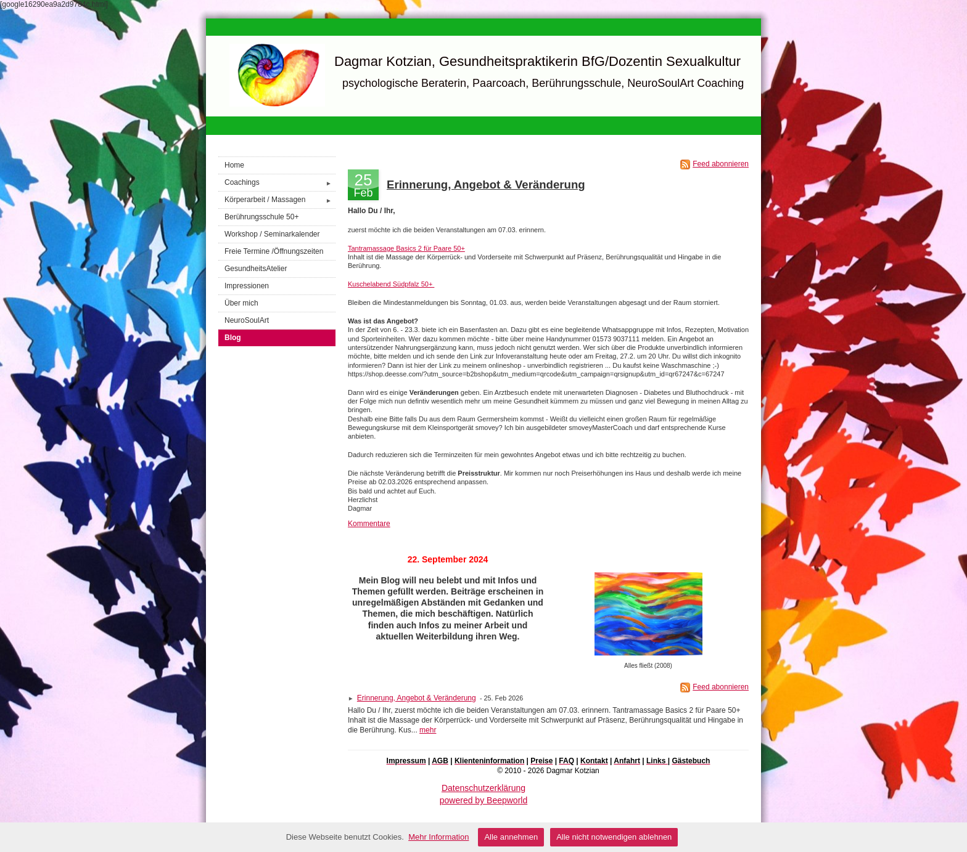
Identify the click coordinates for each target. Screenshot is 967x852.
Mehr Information (438, 837)
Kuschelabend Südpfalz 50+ (391, 284)
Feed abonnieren (721, 164)
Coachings (279, 182)
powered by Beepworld (483, 800)
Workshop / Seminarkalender (272, 234)
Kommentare (369, 523)
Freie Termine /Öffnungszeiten (273, 251)
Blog (232, 337)
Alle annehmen (511, 837)
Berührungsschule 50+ (261, 217)
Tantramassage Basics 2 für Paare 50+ (406, 248)
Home (234, 165)
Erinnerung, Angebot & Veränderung (486, 184)
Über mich (241, 303)
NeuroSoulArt (246, 320)
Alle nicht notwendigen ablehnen (614, 837)
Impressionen (246, 286)
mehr (427, 730)
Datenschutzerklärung (483, 788)
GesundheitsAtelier (255, 268)
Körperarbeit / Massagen (279, 200)
